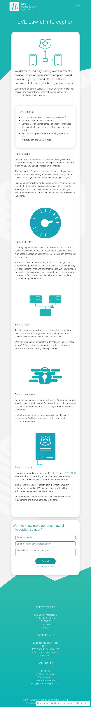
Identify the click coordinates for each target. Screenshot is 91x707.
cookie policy (80, 703)
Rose (45, 627)
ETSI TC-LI (45, 646)
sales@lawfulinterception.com (45, 683)
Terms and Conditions (36, 703)
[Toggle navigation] (78, 6)
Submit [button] (45, 561)
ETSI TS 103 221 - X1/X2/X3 (45, 649)
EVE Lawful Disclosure (45, 618)
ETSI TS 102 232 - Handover (45, 652)
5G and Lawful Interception (45, 643)
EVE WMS (45, 621)
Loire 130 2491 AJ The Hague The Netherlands (45, 674)
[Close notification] (88, 703)
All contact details (45, 566)
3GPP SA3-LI (70, 473)
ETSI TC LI (54, 473)
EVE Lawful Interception (45, 615)
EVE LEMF (45, 624)
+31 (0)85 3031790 (45, 680)
